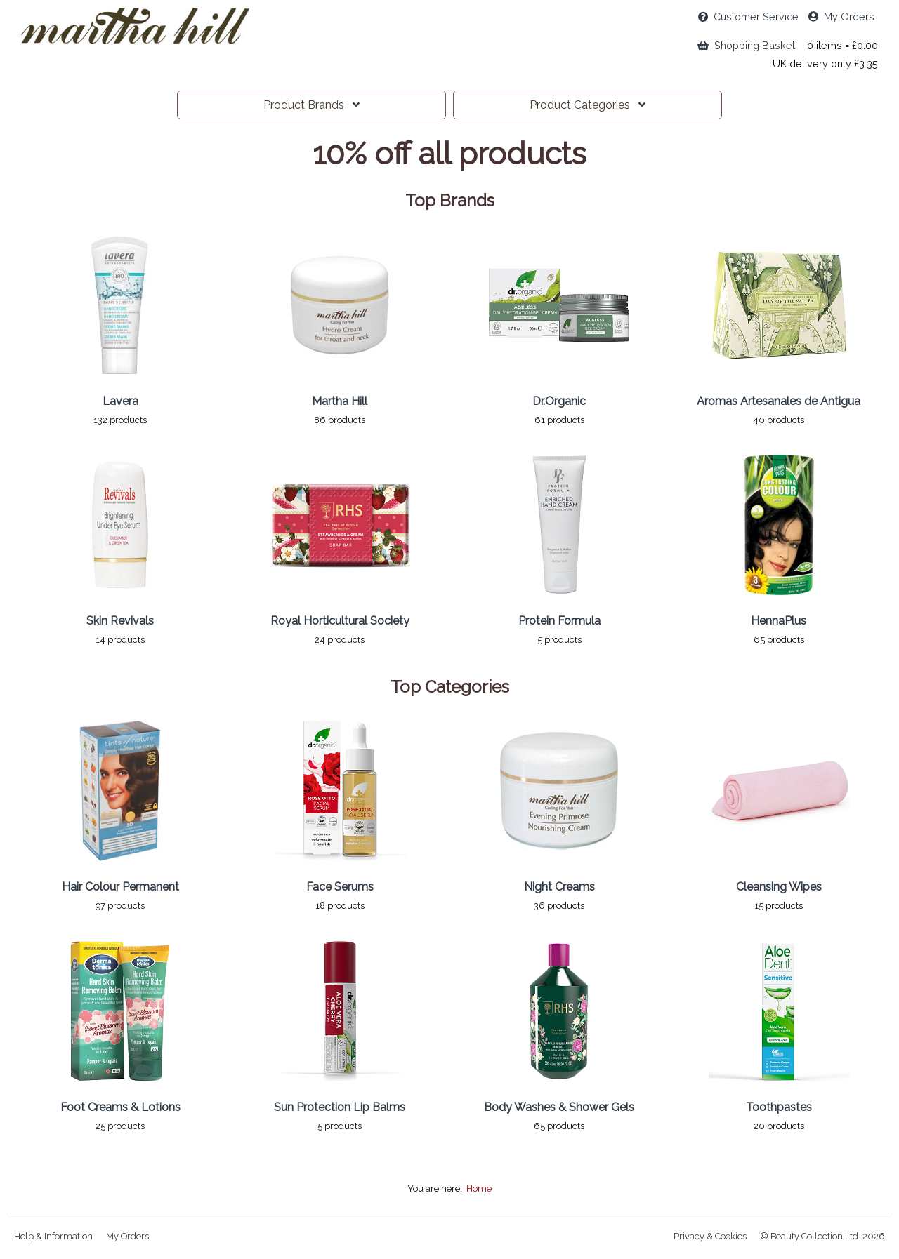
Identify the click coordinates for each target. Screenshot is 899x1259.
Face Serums (340, 886)
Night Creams (559, 886)
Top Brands (449, 201)
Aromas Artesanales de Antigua (778, 401)
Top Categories (450, 687)
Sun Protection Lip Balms (339, 1107)
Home (479, 1188)
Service (748, 16)
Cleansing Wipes (779, 886)
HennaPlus (778, 620)
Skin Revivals (120, 620)
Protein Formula (559, 620)
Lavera (120, 401)
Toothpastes (779, 1107)
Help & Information (53, 1236)
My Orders (841, 16)
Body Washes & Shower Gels (559, 1107)
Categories (587, 105)
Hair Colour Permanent (120, 886)
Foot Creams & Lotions (120, 1107)
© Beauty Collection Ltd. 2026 (822, 1236)
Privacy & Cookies (710, 1236)
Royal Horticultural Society (339, 620)
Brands (311, 105)
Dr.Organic (559, 401)
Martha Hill (339, 401)
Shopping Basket (746, 45)
